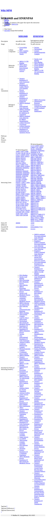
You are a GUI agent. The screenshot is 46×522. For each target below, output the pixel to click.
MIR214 (37, 185)
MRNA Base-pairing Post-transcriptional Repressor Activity (23, 68)
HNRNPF (25, 171)
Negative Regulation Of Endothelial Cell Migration (39, 475)
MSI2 (22, 187)
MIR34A (33, 191)
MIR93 (33, 201)
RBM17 (18, 200)
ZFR (21, 215)
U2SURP (18, 212)
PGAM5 (18, 192)
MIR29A (43, 186)
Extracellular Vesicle (23, 53)
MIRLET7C (41, 208)
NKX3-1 (37, 217)
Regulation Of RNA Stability (23, 403)
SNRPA (41, 219)
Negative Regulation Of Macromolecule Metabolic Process (39, 299)
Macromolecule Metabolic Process (24, 323)
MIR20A (33, 183)
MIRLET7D (34, 209)
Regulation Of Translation (23, 372)
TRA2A (22, 210)
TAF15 (24, 208)
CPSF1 (27, 155)
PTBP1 (23, 194)
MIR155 (33, 168)
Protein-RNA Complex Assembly (23, 433)
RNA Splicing (23, 285)
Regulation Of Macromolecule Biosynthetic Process (24, 428)
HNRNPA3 (19, 171)
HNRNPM (25, 176)
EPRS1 (24, 163)
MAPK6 (40, 154)
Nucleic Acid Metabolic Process (24, 294)
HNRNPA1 (26, 168)
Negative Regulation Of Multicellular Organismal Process (38, 426)
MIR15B (33, 170)
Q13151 (33, 229)
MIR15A (38, 168)
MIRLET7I (41, 214)
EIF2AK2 (18, 163)
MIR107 (39, 159)
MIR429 (33, 195)
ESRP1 (23, 164)
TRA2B (27, 210)
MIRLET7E (41, 209)
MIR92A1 (34, 199)
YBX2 (26, 213)
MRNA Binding (39, 64)
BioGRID (7, 30)
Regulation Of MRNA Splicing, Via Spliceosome (24, 376)
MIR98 (37, 201)
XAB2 (18, 213)
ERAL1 (18, 164)
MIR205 (33, 182)
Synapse (36, 51)
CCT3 (32, 146)
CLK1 (37, 147)
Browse (6, 20)
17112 (32, 225)
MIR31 (38, 190)
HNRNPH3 (19, 174)
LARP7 (23, 182)
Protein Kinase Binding (38, 68)
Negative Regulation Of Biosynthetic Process (38, 292)
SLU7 (36, 219)
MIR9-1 (33, 198)
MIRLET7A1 (35, 203)
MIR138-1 (34, 164)
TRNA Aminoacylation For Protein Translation (24, 389)
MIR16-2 (33, 172)
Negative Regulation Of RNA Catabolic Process (23, 382)
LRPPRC (18, 186)
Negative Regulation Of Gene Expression (24, 80)
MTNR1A (34, 216)
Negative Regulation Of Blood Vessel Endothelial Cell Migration (39, 458)
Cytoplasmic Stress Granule (23, 352)
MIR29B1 (34, 188)
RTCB (17, 202)
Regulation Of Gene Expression (24, 423)
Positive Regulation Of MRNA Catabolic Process (40, 350)
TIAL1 (18, 210)
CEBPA (37, 146)
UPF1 (23, 212)
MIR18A (33, 173)
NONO (18, 189)
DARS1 (18, 156)
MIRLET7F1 (34, 211)
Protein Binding (39, 65)
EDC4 (22, 161)
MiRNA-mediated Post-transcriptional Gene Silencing (24, 105)
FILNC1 (33, 149)
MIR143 (33, 167)
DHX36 (23, 159)
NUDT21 (23, 189)
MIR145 (38, 167)
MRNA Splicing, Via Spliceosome (24, 303)
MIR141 (38, 165)
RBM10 (18, 199)
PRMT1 (18, 194)
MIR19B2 (34, 178)
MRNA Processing (39, 100)
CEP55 (41, 146)
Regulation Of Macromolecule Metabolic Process (24, 461)
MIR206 (38, 182)
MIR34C (33, 193)
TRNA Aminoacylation (24, 408)
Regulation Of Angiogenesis (38, 406)
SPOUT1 (18, 207)
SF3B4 (22, 205)
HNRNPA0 (38, 36)
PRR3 (42, 217)
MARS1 (23, 186)
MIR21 (33, 185)
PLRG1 (23, 192)
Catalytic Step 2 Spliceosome (24, 318)
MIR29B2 (40, 188)
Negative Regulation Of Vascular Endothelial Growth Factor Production (38, 392)
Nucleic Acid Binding (38, 59)
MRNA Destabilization (38, 333)
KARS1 (24, 181)
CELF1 (18, 155)
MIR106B (23, 36)
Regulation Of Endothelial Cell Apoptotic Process (24, 130)
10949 (32, 223)
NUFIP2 (18, 190)
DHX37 (18, 161)
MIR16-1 (39, 170)
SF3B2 (27, 204)
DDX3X (23, 158)
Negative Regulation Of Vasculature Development (38, 374)
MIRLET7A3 (35, 206)
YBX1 (22, 213)
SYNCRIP (19, 208)
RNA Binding (38, 62)
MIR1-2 (33, 157)
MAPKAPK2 (34, 155)
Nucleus (36, 47)
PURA (26, 195)
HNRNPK (26, 174)
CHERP (22, 155)
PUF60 (18, 195)
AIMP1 (18, 151)
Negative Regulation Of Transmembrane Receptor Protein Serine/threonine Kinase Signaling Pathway (39, 492)
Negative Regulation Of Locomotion (38, 411)
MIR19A (33, 177)
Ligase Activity (23, 437)
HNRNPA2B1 (20, 169)
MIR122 (38, 160)
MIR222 (33, 186)
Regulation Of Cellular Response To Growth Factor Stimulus (39, 483)
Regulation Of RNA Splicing (23, 326)
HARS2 (27, 166)
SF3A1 (25, 202)
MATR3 (18, 187)
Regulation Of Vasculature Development (38, 415)
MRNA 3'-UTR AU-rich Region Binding (39, 72)
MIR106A (39, 157)
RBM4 (23, 200)
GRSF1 (22, 166)
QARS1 (18, 197)
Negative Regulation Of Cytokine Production (38, 384)
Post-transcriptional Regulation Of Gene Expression (24, 338)
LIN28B (23, 184)
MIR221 (43, 185)
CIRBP (33, 147)
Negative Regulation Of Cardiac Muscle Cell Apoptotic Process (24, 87)
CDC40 (23, 153)
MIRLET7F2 (34, 213)
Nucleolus (22, 448)
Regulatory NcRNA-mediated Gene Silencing (39, 252)
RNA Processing (24, 280)
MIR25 (38, 186)
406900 (18, 223)
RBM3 (33, 219)
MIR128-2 (40, 162)
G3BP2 (18, 166)
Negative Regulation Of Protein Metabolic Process (39, 446)
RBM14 (23, 199)
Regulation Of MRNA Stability (24, 419)
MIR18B (38, 173)
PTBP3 (27, 194)
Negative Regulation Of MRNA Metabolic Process (24, 359)
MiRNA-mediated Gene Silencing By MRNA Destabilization (24, 118)
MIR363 (38, 193)
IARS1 (24, 177)
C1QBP (26, 151)
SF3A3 (18, 204)
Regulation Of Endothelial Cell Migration (39, 451)
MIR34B (38, 191)
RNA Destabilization (38, 336)
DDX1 (23, 156)
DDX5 (41, 147)
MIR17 (38, 172)
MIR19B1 (39, 177)
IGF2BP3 (18, 181)
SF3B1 (22, 204)
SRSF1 (33, 221)
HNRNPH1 (19, 173)
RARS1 (23, 197)
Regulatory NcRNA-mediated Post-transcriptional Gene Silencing (40, 243)
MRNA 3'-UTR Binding (23, 62)
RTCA (27, 200)
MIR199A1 (34, 175)
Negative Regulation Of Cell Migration (39, 368)
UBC (41, 221)
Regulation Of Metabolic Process (39, 403)
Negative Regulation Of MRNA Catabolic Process (24, 398)
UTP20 (27, 212)
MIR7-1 (33, 196)
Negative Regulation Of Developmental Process (38, 439)
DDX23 (18, 158)
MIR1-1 (41, 155)
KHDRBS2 (34, 154)
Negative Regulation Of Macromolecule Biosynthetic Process (38, 285)
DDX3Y (18, 159)
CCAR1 (18, 153)
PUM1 (22, 195)
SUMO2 (37, 221)
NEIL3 (33, 217)
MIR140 (33, 165)
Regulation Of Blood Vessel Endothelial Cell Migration (39, 433)
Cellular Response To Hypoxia (24, 123)
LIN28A (18, 184)
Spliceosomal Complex (23, 315)
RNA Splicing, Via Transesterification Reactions (24, 309)
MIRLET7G (34, 214)
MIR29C (33, 190)
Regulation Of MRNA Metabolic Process (24, 330)
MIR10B (33, 160)
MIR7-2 (38, 196)
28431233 (14, 24)
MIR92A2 (40, 199)
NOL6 (26, 187)
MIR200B (34, 180)
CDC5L (28, 153)
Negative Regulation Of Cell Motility (39, 399)
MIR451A (39, 195)
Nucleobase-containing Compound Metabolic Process (24, 299)
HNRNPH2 (26, 173)
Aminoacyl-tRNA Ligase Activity (24, 393)
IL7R (38, 152)
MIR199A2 (41, 175)
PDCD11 (23, 190)
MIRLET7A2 (35, 204)
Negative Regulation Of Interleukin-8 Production (23, 99)
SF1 (21, 202)
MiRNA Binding (24, 355)
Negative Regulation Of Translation (23, 412)
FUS (26, 164)
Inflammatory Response (38, 102)
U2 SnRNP (22, 438)
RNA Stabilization (24, 406)
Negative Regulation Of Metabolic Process (39, 311)
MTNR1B (40, 216)
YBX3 (18, 215)
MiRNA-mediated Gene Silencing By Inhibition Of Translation (24, 112)
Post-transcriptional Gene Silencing (40, 248)
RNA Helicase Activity (23, 446)
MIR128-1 (34, 162)
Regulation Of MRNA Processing (23, 368)
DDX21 (27, 156)
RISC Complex (23, 51)
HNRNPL (18, 176)
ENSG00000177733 (36, 227)
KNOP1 (18, 182)
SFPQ (26, 205)
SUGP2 (23, 207)
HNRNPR (19, 177)
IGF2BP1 (18, 179)
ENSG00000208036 (22, 227)
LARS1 (28, 182)
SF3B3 (18, 205)
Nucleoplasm (38, 49)
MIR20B (38, 183)
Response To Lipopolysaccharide (40, 105)
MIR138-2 (40, 164)
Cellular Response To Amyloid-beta (24, 126)
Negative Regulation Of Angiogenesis (23, 93)
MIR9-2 (38, 198)
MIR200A (40, 178)
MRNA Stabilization (23, 416)
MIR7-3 (43, 196)
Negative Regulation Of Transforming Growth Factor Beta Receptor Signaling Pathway (39, 467)
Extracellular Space (40, 479)
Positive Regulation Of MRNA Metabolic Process (40, 340)
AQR (22, 151)
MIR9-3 (43, 198)
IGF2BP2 (24, 179)
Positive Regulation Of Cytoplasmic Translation (23, 452)
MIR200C (40, 180)
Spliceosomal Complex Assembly (23, 442)
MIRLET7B (34, 208)
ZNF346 (25, 215)
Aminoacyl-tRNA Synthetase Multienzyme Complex (24, 344)
